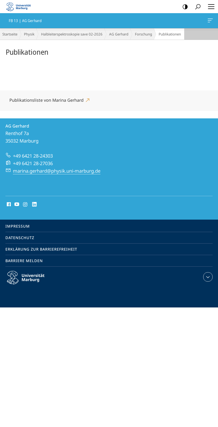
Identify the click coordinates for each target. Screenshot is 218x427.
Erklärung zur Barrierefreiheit (41, 249)
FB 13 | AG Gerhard (209, 21)
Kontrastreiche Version (183, 7)
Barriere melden (24, 260)
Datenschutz (19, 237)
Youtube (16, 204)
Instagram (25, 204)
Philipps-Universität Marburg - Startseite (20, 7)
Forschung (143, 34)
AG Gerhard (118, 34)
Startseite (9, 34)
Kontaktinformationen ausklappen (207, 276)
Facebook (8, 204)
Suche (196, 7)
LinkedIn (35, 204)
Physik (29, 34)
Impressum (17, 226)
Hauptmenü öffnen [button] (209, 6)
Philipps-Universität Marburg (30, 281)
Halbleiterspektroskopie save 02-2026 (72, 34)
